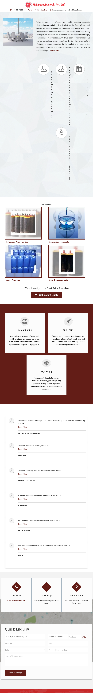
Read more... (55, 50)
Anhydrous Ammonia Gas (17, 242)
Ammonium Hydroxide (59, 242)
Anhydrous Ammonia (58, 280)
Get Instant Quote (46, 295)
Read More (22, 427)
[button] (39, 10)
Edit (84, 637)
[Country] (25, 650)
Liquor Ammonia (13, 280)
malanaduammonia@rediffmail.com (67, 10)
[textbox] (75, 637)
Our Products (47, 204)
